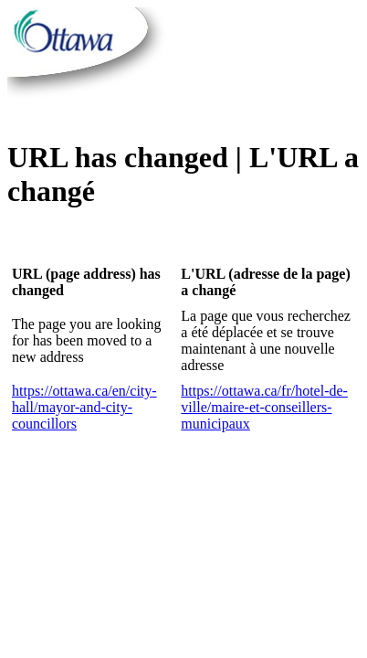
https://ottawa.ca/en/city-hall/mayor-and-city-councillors (84, 407)
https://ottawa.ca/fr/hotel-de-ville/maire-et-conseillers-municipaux (264, 407)
